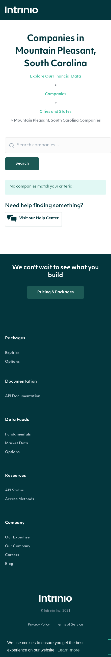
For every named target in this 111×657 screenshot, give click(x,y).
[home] (23, 10)
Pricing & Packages (55, 292)
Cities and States (55, 112)
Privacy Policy (39, 624)
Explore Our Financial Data (55, 77)
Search (22, 164)
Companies (55, 94)
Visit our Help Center (33, 218)
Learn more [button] (69, 650)
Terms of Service (69, 624)
